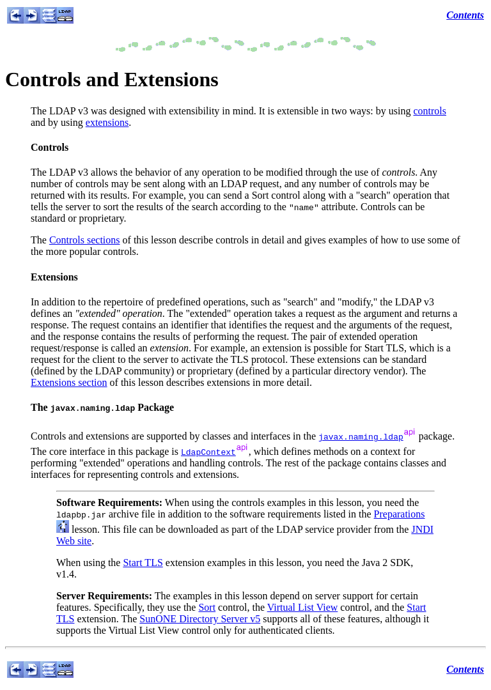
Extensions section (69, 382)
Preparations (399, 514)
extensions (107, 122)
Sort (206, 607)
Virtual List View (302, 607)
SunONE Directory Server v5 (199, 618)
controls (429, 110)
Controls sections (84, 239)
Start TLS (142, 562)
